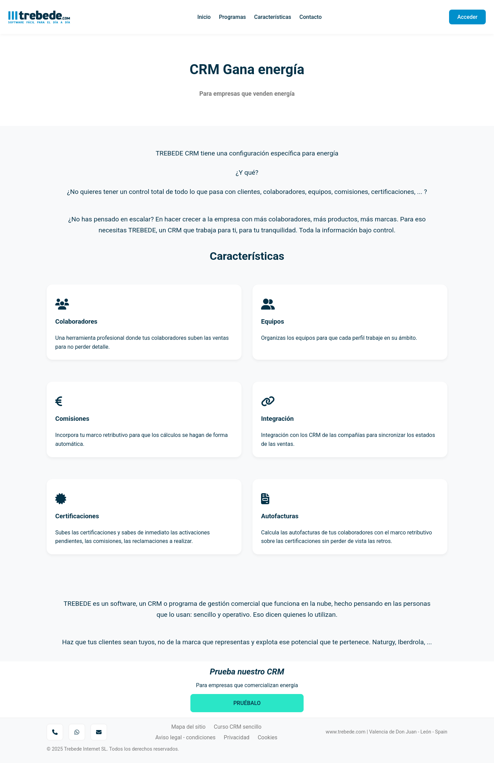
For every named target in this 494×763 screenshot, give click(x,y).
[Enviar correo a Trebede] (99, 732)
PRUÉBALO (247, 703)
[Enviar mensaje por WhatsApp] (77, 732)
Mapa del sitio (188, 727)
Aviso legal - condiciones (185, 737)
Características (272, 17)
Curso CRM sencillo (237, 727)
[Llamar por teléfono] (55, 732)
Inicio (204, 17)
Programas (232, 17)
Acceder (467, 17)
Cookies (267, 737)
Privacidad (236, 737)
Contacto (310, 17)
